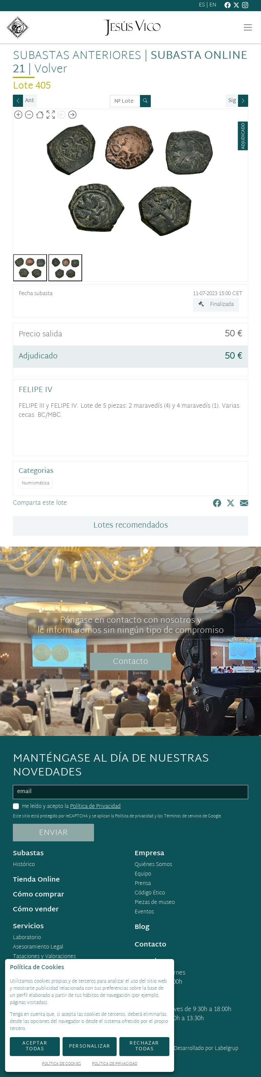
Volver (50, 69)
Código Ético (150, 893)
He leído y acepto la (71, 807)
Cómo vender (36, 909)
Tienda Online (36, 880)
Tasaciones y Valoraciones (44, 957)
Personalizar (90, 1046)
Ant (29, 101)
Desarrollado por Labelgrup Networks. (178, 1053)
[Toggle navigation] (248, 27)
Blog (142, 927)
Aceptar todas (34, 1046)
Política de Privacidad (95, 807)
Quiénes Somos (153, 865)
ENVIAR (53, 832)
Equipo (143, 874)
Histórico (24, 865)
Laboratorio (27, 938)
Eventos (144, 912)
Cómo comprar (38, 895)
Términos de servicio (182, 816)
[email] (130, 792)
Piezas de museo (155, 903)
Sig (232, 101)
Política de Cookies (61, 1064)
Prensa (143, 884)
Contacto (130, 661)
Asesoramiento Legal (38, 947)
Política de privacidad (134, 816)
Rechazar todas (144, 1046)
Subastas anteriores (77, 56)
